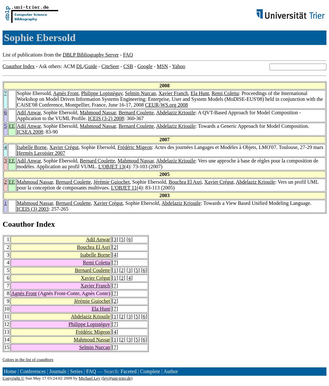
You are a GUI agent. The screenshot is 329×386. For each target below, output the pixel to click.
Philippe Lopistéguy (101, 93)
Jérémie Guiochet (111, 182)
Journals (57, 371)
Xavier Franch (173, 93)
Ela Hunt (200, 93)
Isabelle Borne (32, 147)
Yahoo (178, 66)
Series (76, 371)
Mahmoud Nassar (98, 112)
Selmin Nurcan (140, 93)
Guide (90, 66)
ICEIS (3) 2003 (33, 209)
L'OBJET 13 (111, 166)
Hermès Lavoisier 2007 (41, 153)
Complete (150, 371)
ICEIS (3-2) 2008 (106, 118)
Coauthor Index (19, 66)
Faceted (128, 371)
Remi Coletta (225, 93)
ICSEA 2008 (30, 132)
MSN (162, 66)
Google (145, 66)
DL (79, 66)
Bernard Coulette (136, 112)
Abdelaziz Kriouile (175, 112)
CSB (128, 66)
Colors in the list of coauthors (28, 359)
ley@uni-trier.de (117, 378)
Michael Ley (90, 378)
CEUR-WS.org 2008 (166, 105)
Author (171, 371)
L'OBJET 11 (124, 187)
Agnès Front (66, 93)
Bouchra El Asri (185, 182)
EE (12, 126)
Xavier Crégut (63, 147)
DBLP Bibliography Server (91, 54)
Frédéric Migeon (135, 147)
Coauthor (18, 224)
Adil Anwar (29, 112)
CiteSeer (110, 66)
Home (10, 371)
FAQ (128, 54)
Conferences (33, 371)
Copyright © (13, 378)
